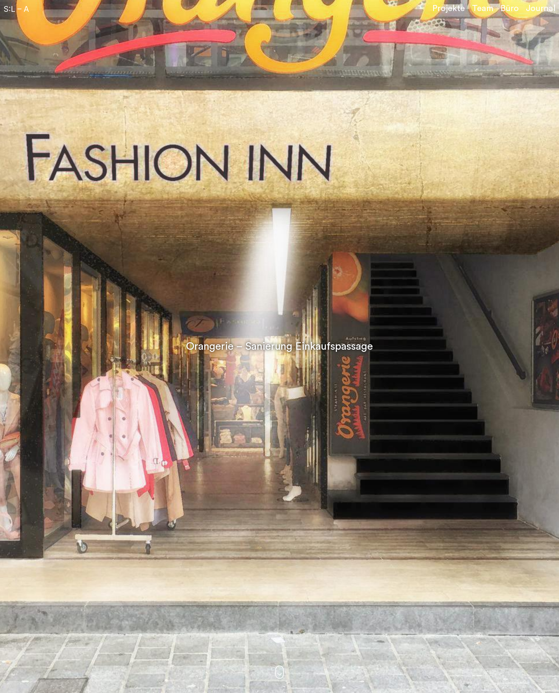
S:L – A (16, 9)
